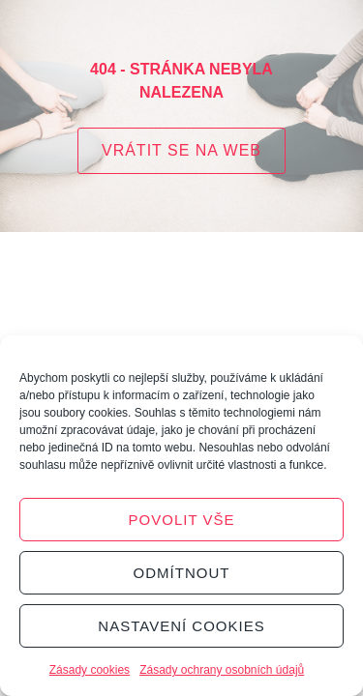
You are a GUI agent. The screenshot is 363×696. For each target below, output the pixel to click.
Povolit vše (182, 519)
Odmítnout (182, 573)
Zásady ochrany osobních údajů (221, 670)
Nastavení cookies (181, 626)
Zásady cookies (89, 670)
